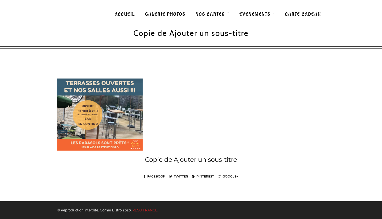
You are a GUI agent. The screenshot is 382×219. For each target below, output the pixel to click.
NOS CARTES (210, 14)
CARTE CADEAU (303, 14)
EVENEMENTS (254, 14)
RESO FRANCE (145, 210)
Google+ (228, 176)
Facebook (154, 176)
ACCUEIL (125, 14)
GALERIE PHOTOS (165, 14)
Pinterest (203, 176)
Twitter (178, 176)
